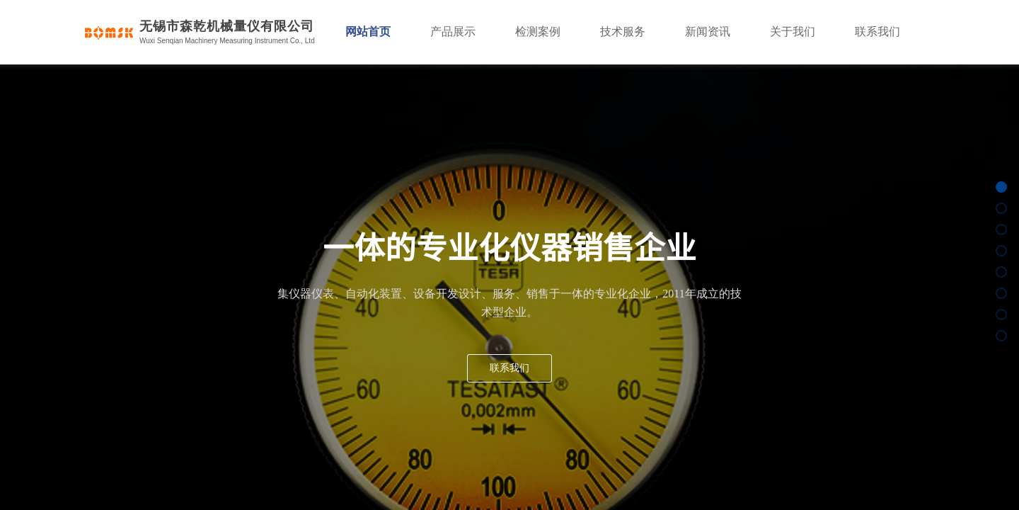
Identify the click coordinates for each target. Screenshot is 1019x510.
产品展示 (453, 32)
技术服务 (622, 32)
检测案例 (537, 32)
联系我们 (877, 32)
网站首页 (368, 32)
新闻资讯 (707, 32)
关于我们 (792, 32)
